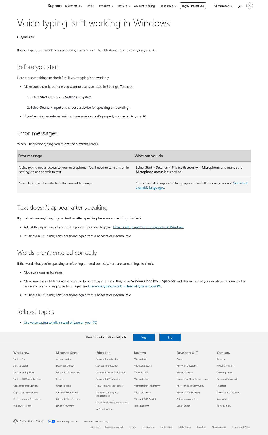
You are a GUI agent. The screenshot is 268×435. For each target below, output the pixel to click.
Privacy (132, 427)
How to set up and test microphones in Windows (148, 227)
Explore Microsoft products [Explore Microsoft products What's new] (27, 399)
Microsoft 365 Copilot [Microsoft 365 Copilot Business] (145, 399)
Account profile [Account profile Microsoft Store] (63, 358)
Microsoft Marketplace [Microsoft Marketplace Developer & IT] (188, 392)
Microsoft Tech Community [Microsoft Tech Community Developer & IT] (190, 385)
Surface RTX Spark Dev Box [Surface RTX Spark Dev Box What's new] (27, 379)
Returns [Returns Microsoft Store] (60, 379)
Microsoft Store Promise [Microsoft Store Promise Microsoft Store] (68, 399)
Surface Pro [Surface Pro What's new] (19, 358)
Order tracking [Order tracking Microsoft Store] (63, 385)
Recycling (201, 427)
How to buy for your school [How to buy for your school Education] (109, 385)
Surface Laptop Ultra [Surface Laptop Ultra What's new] (23, 372)
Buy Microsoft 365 (193, 6)
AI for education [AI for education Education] (104, 409)
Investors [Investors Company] (221, 385)
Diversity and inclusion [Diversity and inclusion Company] (228, 392)
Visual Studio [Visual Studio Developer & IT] (183, 405)
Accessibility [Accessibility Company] (223, 399)
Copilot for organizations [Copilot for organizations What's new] (26, 385)
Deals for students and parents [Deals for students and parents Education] (112, 402)
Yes (143, 337)
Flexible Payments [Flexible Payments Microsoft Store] (65, 405)
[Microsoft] (27, 6)
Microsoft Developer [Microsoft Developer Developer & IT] (187, 365)
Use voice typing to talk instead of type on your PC (60, 322)
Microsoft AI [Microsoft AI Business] (140, 358)
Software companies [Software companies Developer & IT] (187, 399)
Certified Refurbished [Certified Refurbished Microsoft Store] (67, 392)
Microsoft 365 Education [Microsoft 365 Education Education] (108, 379)
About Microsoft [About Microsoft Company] (225, 365)
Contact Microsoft (114, 427)
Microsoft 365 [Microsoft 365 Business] (141, 379)
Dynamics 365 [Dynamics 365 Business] (141, 372)
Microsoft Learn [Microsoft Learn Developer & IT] (185, 372)
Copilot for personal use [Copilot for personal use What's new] (25, 392)
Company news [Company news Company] (224, 372)
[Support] (54, 6)
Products (104, 6)
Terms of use (148, 427)
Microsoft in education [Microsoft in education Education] (107, 358)
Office (90, 6)
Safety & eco (184, 427)
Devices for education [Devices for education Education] (107, 365)
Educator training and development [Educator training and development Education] (107, 394)
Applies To (27, 37)
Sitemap (95, 427)
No (170, 337)
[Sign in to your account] (250, 6)
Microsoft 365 (73, 6)
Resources (166, 6)
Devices (122, 6)
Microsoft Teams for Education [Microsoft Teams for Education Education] (111, 372)
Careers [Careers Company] (221, 358)
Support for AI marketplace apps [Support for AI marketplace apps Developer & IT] (193, 379)
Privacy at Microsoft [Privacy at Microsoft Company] (227, 379)
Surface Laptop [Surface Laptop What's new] (20, 365)
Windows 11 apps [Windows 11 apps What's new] (22, 405)
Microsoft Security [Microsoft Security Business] (143, 365)
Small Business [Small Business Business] (141, 405)
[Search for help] (239, 5)
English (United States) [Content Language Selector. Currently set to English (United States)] (31, 421)
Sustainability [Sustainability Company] (224, 405)
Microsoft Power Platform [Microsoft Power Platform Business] (147, 385)
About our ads (219, 427)
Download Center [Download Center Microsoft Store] (65, 365)
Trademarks (166, 427)
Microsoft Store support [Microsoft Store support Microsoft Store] (68, 372)
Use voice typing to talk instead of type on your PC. (125, 286)
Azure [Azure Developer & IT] (180, 358)
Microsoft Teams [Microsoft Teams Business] (142, 392)
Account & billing (144, 6)
